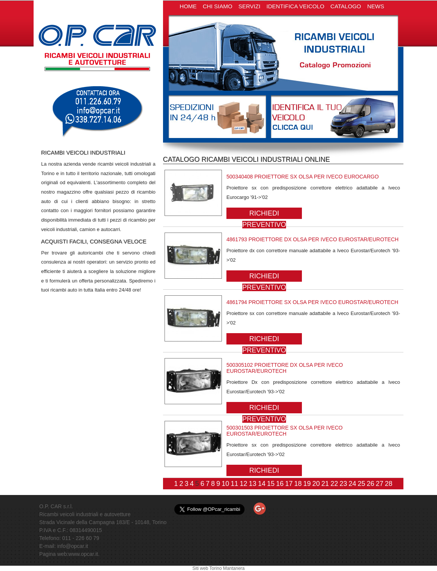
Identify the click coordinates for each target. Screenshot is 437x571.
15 (270, 483)
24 (352, 483)
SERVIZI (249, 6)
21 (325, 483)
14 (261, 483)
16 (279, 483)
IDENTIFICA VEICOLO (295, 6)
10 (225, 483)
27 (379, 483)
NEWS (375, 6)
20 (316, 483)
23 (343, 483)
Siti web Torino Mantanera (218, 568)
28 (388, 483)
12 (243, 483)
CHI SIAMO (217, 6)
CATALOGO (346, 6)
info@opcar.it (72, 546)
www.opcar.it (83, 554)
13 (252, 483)
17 (288, 483)
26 (370, 483)
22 (334, 483)
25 (361, 483)
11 (234, 483)
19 (307, 483)
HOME (188, 6)
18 (298, 483)
